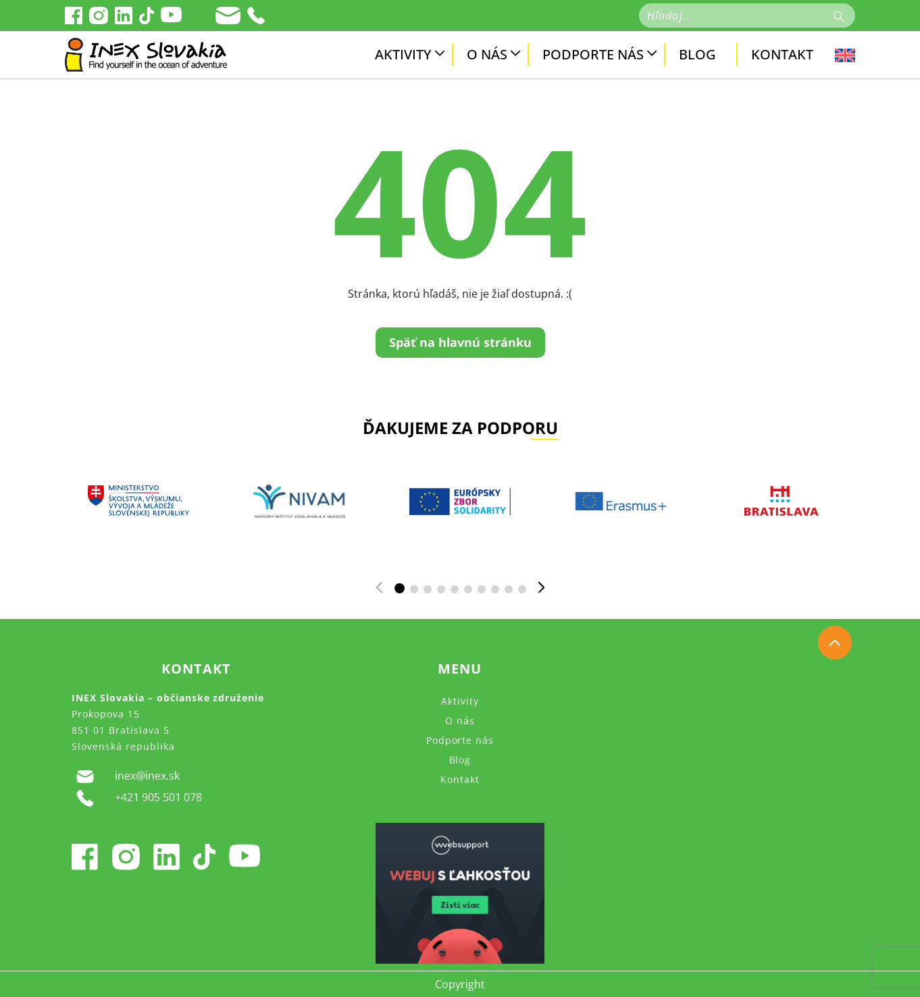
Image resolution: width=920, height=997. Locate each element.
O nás (487, 54)
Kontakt (782, 54)
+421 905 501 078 (137, 798)
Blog (697, 54)
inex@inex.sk (126, 776)
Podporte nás (593, 54)
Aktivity (403, 54)
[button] (399, 588)
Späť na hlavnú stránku (460, 342)
